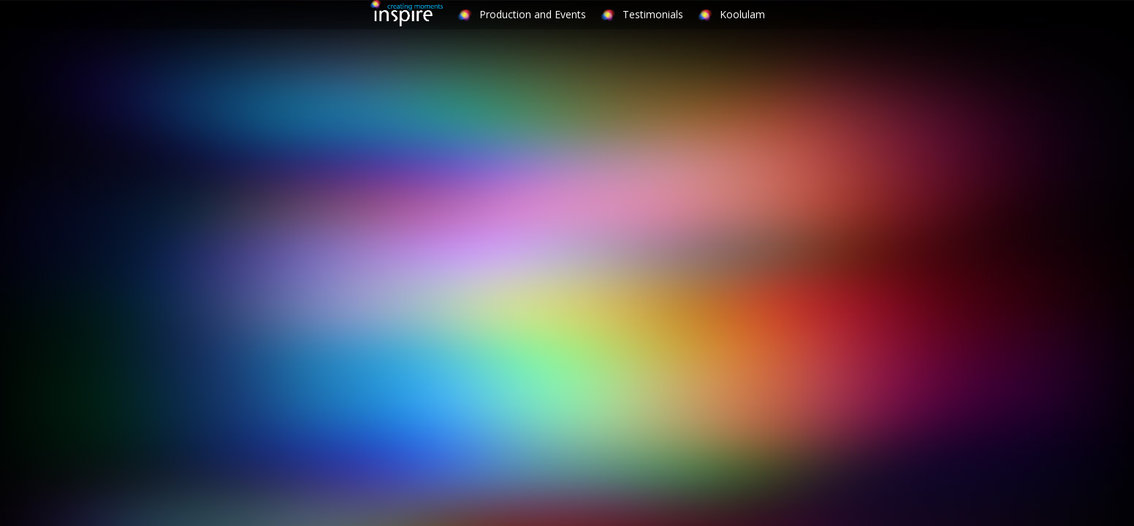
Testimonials (653, 14)
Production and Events (532, 14)
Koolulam (742, 14)
